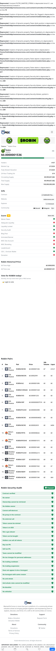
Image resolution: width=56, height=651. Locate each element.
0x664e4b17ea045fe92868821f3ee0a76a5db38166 (48, 195)
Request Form (42, 618)
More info (51, 216)
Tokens (3, 146)
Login (52, 649)
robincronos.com (49, 199)
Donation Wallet (14, 621)
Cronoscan (50, 204)
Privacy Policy (14, 633)
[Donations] (39, 649)
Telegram (45, 208)
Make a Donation (14, 618)
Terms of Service (14, 631)
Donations (14, 628)
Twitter (42, 628)
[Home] (3, 649)
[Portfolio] (15, 649)
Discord (37, 208)
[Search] (27, 649)
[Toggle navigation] (52, 132)
